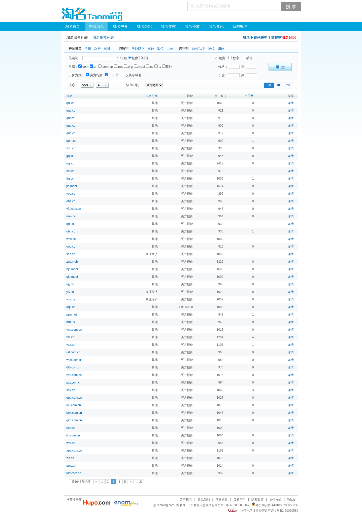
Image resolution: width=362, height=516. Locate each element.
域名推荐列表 (103, 38)
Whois (291, 499)
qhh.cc (71, 224)
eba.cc (71, 201)
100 (278, 85)
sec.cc (71, 254)
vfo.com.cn (74, 209)
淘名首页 (72, 26)
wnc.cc (71, 239)
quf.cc (71, 118)
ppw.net (72, 314)
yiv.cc (70, 292)
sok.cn (71, 390)
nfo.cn (71, 428)
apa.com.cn (74, 450)
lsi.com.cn (73, 435)
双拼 (97, 48)
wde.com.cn (75, 360)
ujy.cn (70, 284)
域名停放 (192, 26)
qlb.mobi (72, 277)
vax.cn (71, 345)
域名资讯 (216, 26)
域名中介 (120, 26)
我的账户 (240, 26)
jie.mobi (72, 186)
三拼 (107, 48)
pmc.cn (71, 465)
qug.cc (71, 110)
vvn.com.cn (74, 329)
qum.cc (71, 141)
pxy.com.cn (74, 382)
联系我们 (204, 499)
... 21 (139, 482)
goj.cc (70, 156)
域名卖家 (168, 26)
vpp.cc (71, 193)
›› (131, 482)
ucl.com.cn (74, 405)
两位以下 (138, 48)
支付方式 (275, 499)
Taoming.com (165, 505)
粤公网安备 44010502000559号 (277, 505)
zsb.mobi (73, 261)
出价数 (249, 96)
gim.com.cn (74, 420)
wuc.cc (71, 299)
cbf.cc (70, 171)
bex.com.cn (74, 413)
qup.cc (71, 125)
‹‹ (96, 482)
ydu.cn (71, 148)
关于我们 (186, 499)
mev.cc (71, 216)
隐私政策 (257, 499)
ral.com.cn (73, 352)
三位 (151, 48)
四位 (160, 48)
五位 (170, 48)
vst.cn (70, 337)
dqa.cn (71, 307)
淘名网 (180, 505)
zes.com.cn (74, 375)
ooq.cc (71, 246)
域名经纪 (144, 26)
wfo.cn (71, 443)
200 (288, 85)
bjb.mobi (72, 269)
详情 (291, 103)
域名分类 (152, 96)
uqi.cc (70, 163)
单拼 (88, 48)
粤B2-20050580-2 (238, 505)
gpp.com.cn (74, 397)
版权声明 (240, 499)
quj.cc (70, 103)
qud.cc (71, 133)
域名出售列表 (77, 38)
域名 (70, 96)
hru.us (71, 322)
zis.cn (70, 458)
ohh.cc (71, 231)
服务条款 (222, 499)
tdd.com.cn (74, 473)
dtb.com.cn (74, 367)
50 (269, 85)
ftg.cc (70, 178)
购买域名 (96, 26)
